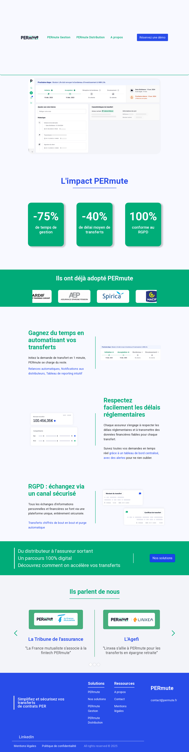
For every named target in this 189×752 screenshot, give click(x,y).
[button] (15, 633)
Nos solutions (162, 558)
